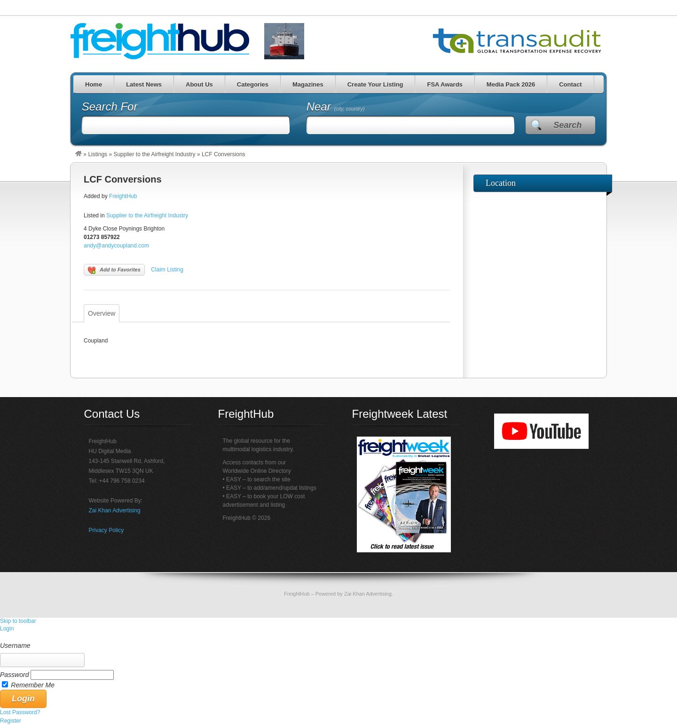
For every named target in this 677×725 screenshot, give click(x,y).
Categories (252, 84)
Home (93, 84)
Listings (97, 154)
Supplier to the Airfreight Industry (154, 154)
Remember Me (33, 685)
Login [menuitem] (7, 628)
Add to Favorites (114, 270)
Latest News (144, 84)
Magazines (307, 84)
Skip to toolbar (18, 621)
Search (567, 125)
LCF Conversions (123, 179)
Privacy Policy (106, 530)
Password (14, 674)
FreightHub (123, 196)
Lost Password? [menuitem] (20, 712)
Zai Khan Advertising (115, 510)
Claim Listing (167, 269)
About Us (199, 84)
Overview (101, 313)
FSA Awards (444, 84)
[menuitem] (338, 637)
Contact (570, 84)
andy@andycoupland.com (116, 245)
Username (15, 645)
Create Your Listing (375, 84)
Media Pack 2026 (511, 84)
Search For (110, 106)
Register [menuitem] (10, 720)
